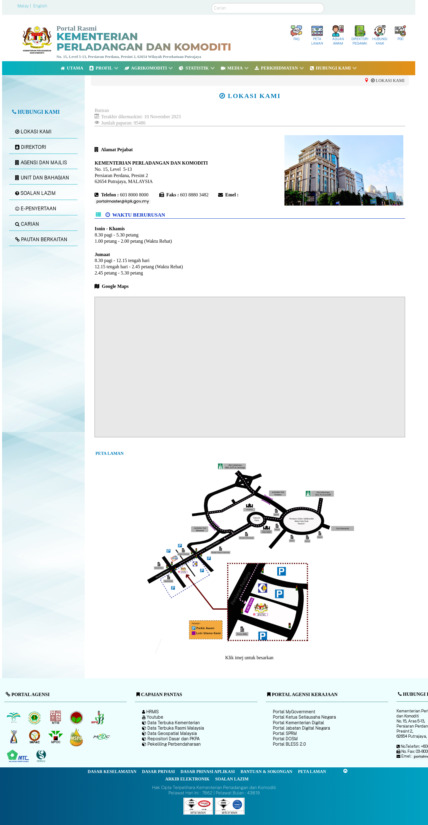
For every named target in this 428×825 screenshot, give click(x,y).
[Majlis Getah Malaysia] (101, 736)
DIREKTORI (30, 147)
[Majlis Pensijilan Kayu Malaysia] (42, 756)
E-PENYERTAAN (35, 209)
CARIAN (27, 224)
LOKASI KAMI (33, 132)
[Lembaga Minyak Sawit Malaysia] (14, 717)
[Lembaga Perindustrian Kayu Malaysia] (56, 717)
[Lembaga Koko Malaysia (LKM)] (77, 717)
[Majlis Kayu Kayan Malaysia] (18, 756)
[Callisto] (198, 805)
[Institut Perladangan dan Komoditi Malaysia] (35, 736)
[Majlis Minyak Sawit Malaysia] (56, 736)
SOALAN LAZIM (35, 193)
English (40, 6)
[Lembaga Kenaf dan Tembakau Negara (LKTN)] (14, 736)
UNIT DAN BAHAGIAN (42, 178)
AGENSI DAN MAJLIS (41, 162)
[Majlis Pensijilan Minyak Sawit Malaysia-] (77, 737)
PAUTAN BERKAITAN (41, 239)
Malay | (25, 6)
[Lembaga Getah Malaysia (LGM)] (35, 717)
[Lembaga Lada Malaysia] (98, 717)
